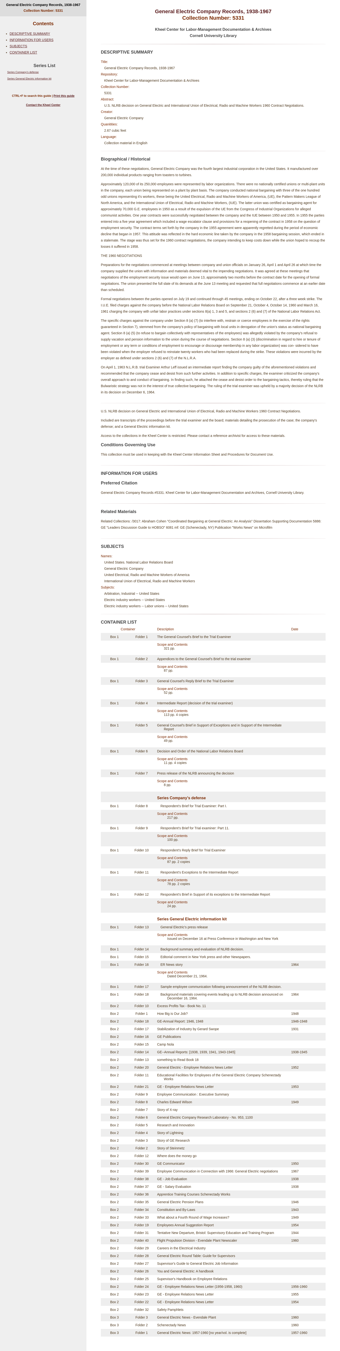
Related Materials (118, 511)
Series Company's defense (23, 72)
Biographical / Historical (125, 159)
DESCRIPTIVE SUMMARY (30, 34)
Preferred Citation (119, 483)
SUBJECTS (18, 46)
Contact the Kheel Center (43, 105)
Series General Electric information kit (29, 78)
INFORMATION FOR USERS (32, 40)
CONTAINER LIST (23, 52)
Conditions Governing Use (128, 444)
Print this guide (64, 96)
